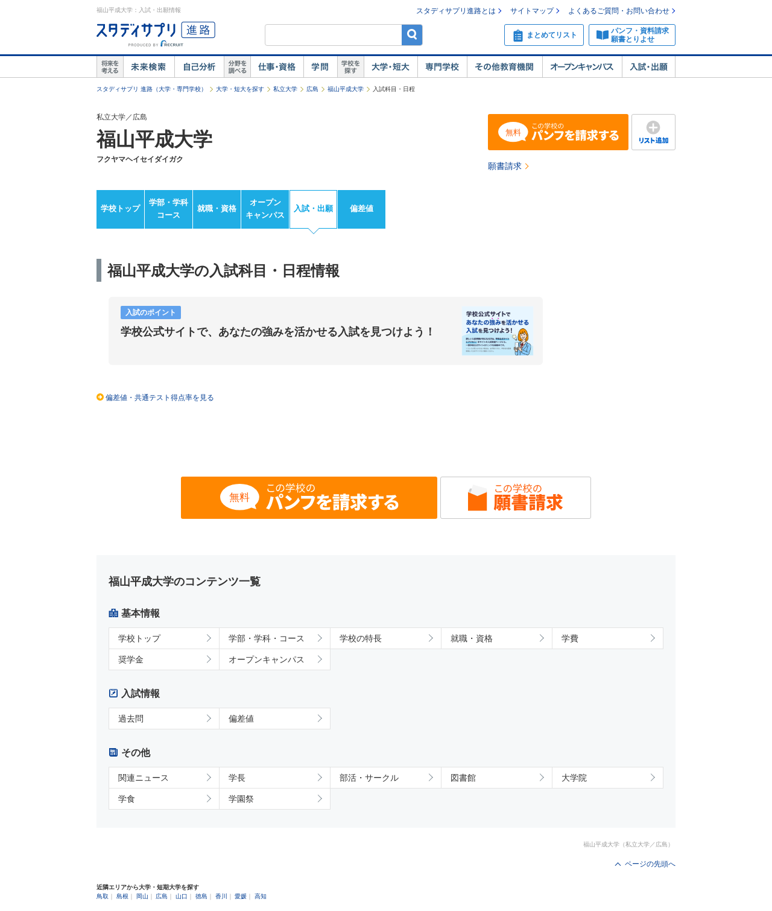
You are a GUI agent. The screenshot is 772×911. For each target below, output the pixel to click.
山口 (182, 896)
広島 (312, 89)
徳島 (201, 896)
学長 (237, 777)
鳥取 (102, 896)
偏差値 (361, 208)
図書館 (463, 777)
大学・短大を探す (240, 89)
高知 (261, 896)
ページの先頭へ (650, 864)
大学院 (574, 777)
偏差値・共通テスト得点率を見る (160, 397)
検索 (412, 34)
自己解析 (199, 67)
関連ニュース (143, 777)
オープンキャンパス (582, 67)
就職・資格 (216, 208)
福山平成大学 (345, 89)
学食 (126, 799)
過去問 (131, 718)
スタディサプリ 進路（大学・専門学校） (151, 89)
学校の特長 (361, 638)
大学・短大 (390, 67)
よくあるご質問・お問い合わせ (618, 11)
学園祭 (241, 799)
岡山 (142, 896)
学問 (320, 67)
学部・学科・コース (267, 638)
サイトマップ (532, 11)
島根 (122, 896)
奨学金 (131, 659)
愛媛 (241, 896)
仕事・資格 (276, 67)
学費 (570, 638)
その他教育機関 (504, 67)
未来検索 (148, 67)
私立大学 (285, 89)
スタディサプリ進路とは (456, 11)
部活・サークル (369, 777)
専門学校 (442, 67)
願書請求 (505, 166)
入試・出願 (649, 67)
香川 (221, 896)
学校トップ (120, 208)
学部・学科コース (168, 209)
